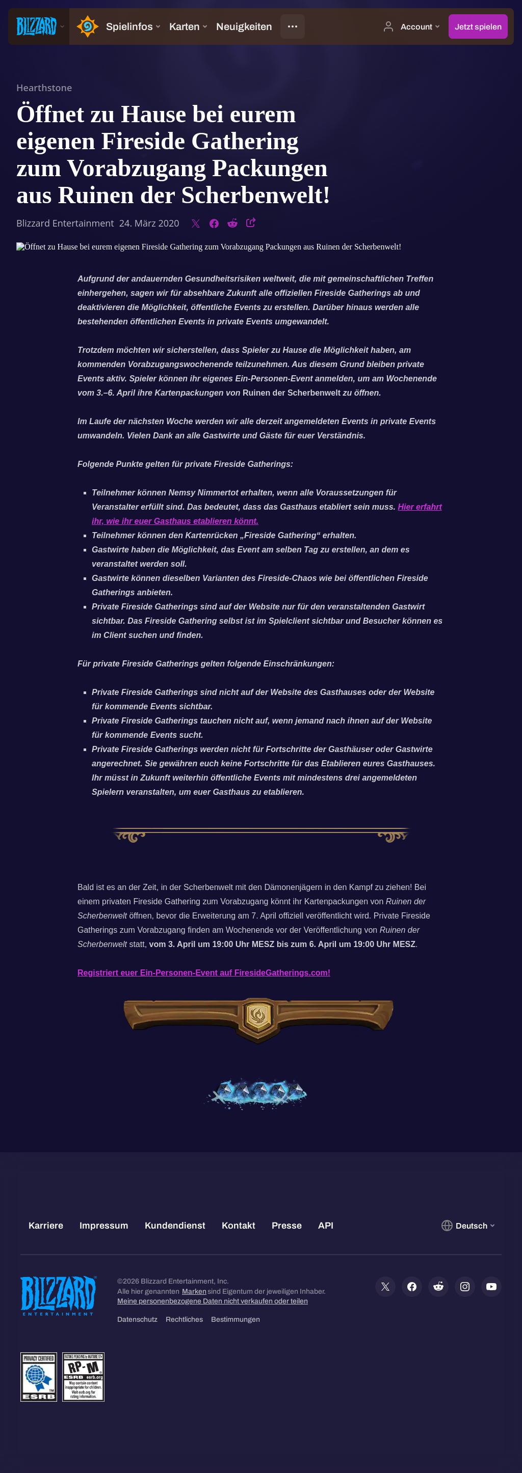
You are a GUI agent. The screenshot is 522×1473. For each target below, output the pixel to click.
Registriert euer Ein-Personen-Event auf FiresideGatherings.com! (203, 972)
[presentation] (38, 26)
